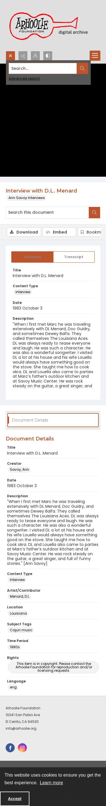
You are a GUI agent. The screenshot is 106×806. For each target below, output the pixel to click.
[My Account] (35, 55)
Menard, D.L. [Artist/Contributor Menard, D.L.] (20, 596)
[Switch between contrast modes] (47, 55)
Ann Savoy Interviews (26, 197)
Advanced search (24, 78)
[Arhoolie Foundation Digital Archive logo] (51, 25)
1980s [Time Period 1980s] (15, 647)
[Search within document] (94, 212)
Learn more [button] (51, 782)
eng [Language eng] (13, 687)
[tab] (32, 257)
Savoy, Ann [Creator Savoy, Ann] (19, 469)
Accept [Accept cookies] (14, 798)
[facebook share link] (10, 747)
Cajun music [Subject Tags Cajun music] (21, 630)
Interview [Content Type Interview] (23, 291)
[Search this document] (47, 212)
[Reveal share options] (22, 55)
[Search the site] (43, 68)
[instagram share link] (22, 747)
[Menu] (95, 56)
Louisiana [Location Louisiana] (18, 613)
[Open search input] (10, 55)
